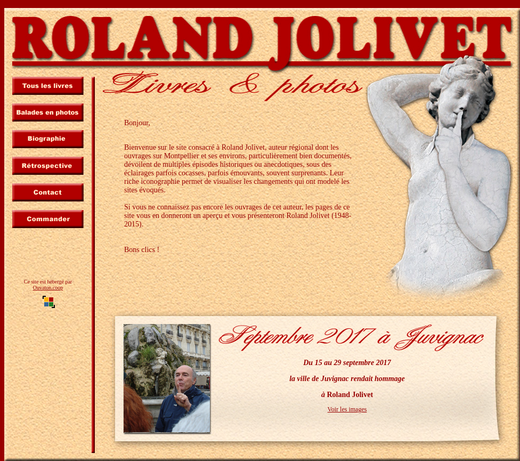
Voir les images (347, 409)
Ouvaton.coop (48, 287)
